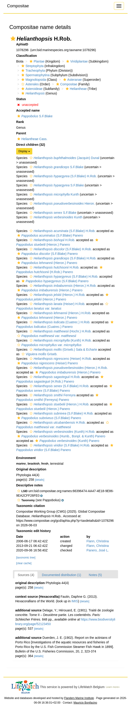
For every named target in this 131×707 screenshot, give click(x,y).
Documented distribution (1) (61, 575)
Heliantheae (76, 89)
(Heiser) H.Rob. (56, 304)
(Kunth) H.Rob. (60, 340)
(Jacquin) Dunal (63, 158)
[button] (13, 38)
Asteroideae (31, 89)
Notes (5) (95, 575)
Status (21, 99)
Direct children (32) (30, 144)
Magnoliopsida (33, 79)
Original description (31, 469)
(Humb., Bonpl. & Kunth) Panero (60, 436)
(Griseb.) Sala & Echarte (62, 349)
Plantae (36, 61)
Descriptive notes (29, 485)
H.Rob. (51, 240)
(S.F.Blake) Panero (49, 235)
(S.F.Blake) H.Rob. (62, 176)
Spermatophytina (35, 75)
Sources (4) (26, 575)
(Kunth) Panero (66, 441)
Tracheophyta (32, 70)
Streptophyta (31, 66)
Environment (26, 458)
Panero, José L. (97, 550)
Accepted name (28, 110)
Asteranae (72, 79)
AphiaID (22, 44)
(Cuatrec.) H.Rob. (59, 322)
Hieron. (61, 203)
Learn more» (113, 687)
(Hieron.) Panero (46, 263)
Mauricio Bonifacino (85, 702)
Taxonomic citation (30, 506)
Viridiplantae (76, 61)
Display (24, 151)
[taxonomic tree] (25, 557)
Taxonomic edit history (33, 531)
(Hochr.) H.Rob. (60, 331)
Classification (26, 55)
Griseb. (39, 354)
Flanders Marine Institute (79, 698)
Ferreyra (52, 395)
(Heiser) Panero (47, 363)
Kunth (53, 194)
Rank (20, 122)
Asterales (29, 84)
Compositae (18, 6)
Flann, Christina (97, 541)
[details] (39, 479)
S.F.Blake (34, 116)
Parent (21, 133)
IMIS (74, 601)
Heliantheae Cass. (31, 139)
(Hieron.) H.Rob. (62, 285)
